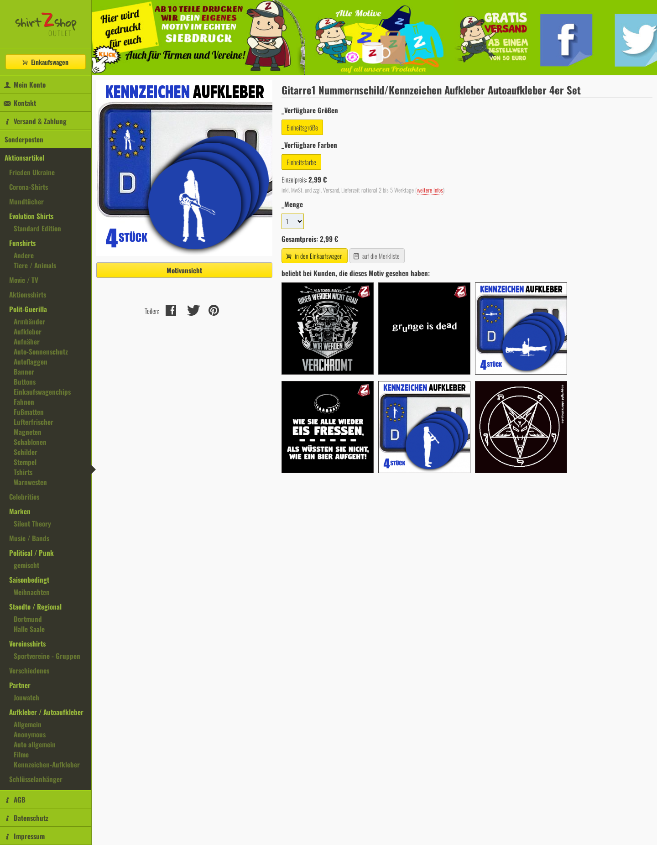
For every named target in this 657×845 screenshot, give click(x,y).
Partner (20, 685)
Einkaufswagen (45, 62)
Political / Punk (31, 553)
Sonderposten (24, 139)
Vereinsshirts (27, 643)
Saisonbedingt (29, 579)
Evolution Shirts (31, 216)
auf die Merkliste (376, 256)
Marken (20, 511)
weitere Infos (430, 190)
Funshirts (22, 243)
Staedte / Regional (35, 606)
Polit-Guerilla (28, 309)
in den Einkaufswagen (313, 256)
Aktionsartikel (24, 157)
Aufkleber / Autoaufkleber (46, 712)
